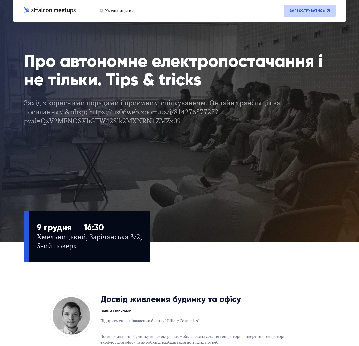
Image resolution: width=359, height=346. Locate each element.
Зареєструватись (310, 11)
